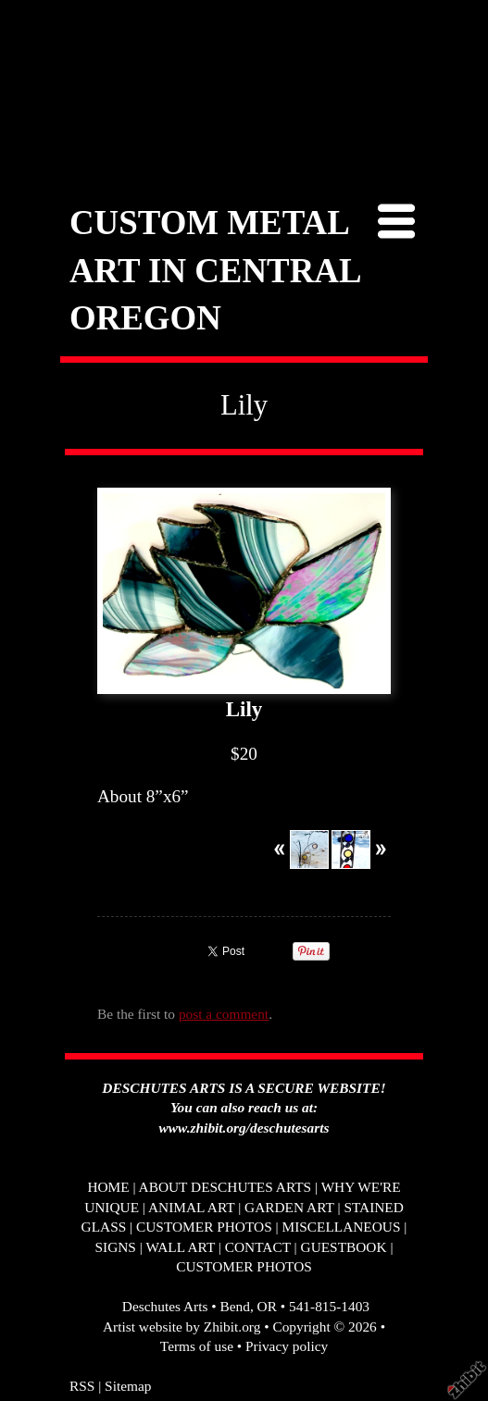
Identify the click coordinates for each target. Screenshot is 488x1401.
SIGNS (115, 1247)
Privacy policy (286, 1346)
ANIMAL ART (191, 1207)
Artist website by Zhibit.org (181, 1326)
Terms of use (196, 1346)
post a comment (224, 1014)
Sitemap (128, 1386)
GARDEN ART (289, 1207)
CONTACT (258, 1247)
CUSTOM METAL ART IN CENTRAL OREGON (214, 270)
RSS (81, 1386)
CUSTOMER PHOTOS (204, 1226)
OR (267, 1306)
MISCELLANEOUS (341, 1226)
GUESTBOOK (344, 1247)
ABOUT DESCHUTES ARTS (225, 1187)
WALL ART (180, 1247)
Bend (234, 1306)
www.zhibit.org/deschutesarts (244, 1127)
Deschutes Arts (165, 1306)
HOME (108, 1187)
